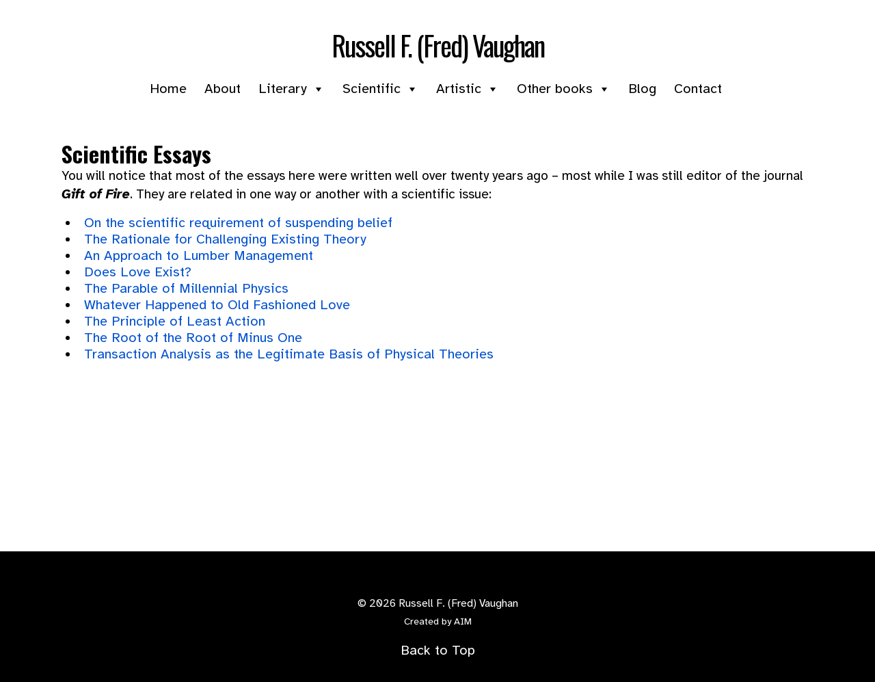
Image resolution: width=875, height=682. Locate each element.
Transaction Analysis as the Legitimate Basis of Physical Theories (289, 354)
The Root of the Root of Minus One (193, 337)
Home (168, 88)
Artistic (467, 88)
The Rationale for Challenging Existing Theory (225, 239)
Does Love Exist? (137, 271)
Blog (642, 88)
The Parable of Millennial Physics (186, 288)
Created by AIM (438, 621)
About (222, 88)
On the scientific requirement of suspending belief (238, 222)
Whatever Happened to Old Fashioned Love (217, 304)
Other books (563, 88)
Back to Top (438, 650)
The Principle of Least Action (174, 321)
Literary (291, 88)
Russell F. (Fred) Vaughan (438, 45)
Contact (698, 88)
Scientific (380, 88)
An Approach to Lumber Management (198, 255)
